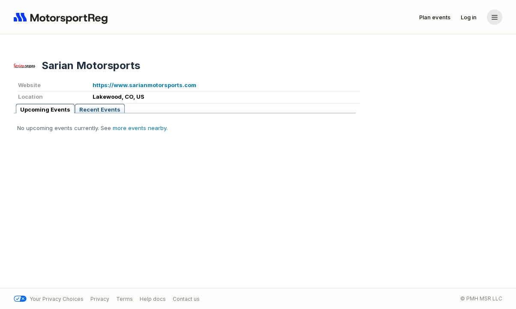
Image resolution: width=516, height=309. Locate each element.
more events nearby (139, 127)
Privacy (99, 299)
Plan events (434, 17)
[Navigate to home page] (62, 17)
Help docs (153, 299)
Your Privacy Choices (49, 299)
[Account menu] (494, 17)
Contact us (186, 299)
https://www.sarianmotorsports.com (144, 85)
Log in (469, 17)
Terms (124, 299)
